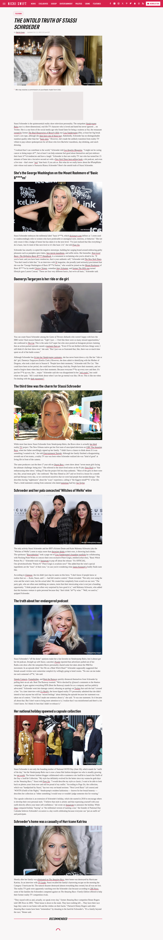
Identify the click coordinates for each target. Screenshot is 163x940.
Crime (87, 3)
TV (21, 447)
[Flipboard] (131, 4)
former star (81, 268)
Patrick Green (20, 32)
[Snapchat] (135, 4)
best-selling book (69, 159)
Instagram (45, 561)
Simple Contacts (20, 679)
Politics (79, 3)
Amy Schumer (62, 268)
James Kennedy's (80, 567)
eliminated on (50, 879)
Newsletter (153, 3)
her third (93, 444)
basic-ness (44, 139)
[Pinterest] (127, 4)
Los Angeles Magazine (73, 150)
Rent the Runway (50, 679)
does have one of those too (50, 136)
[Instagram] (118, 4)
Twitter (77, 688)
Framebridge (33, 679)
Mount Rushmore (92, 265)
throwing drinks (58, 551)
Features (97, 3)
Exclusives (43, 3)
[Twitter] (122, 4)
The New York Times (93, 259)
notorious (65, 483)
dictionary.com (76, 236)
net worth (21, 775)
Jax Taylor (80, 483)
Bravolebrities (32, 554)
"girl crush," (84, 372)
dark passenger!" (37, 379)
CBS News (94, 889)
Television (18, 13)
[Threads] (139, 4)
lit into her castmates (48, 357)
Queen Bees (59, 464)
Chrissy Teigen (41, 268)
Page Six (76, 245)
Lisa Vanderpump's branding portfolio (70, 554)
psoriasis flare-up (53, 346)
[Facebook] (110, 4)
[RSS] (143, 4)
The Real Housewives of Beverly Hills (43, 133)
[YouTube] (114, 4)
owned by (18, 133)
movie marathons (55, 253)
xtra (36, 162)
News (33, 3)
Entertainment (66, 3)
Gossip (54, 3)
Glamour (28, 575)
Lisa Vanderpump (70, 133)
